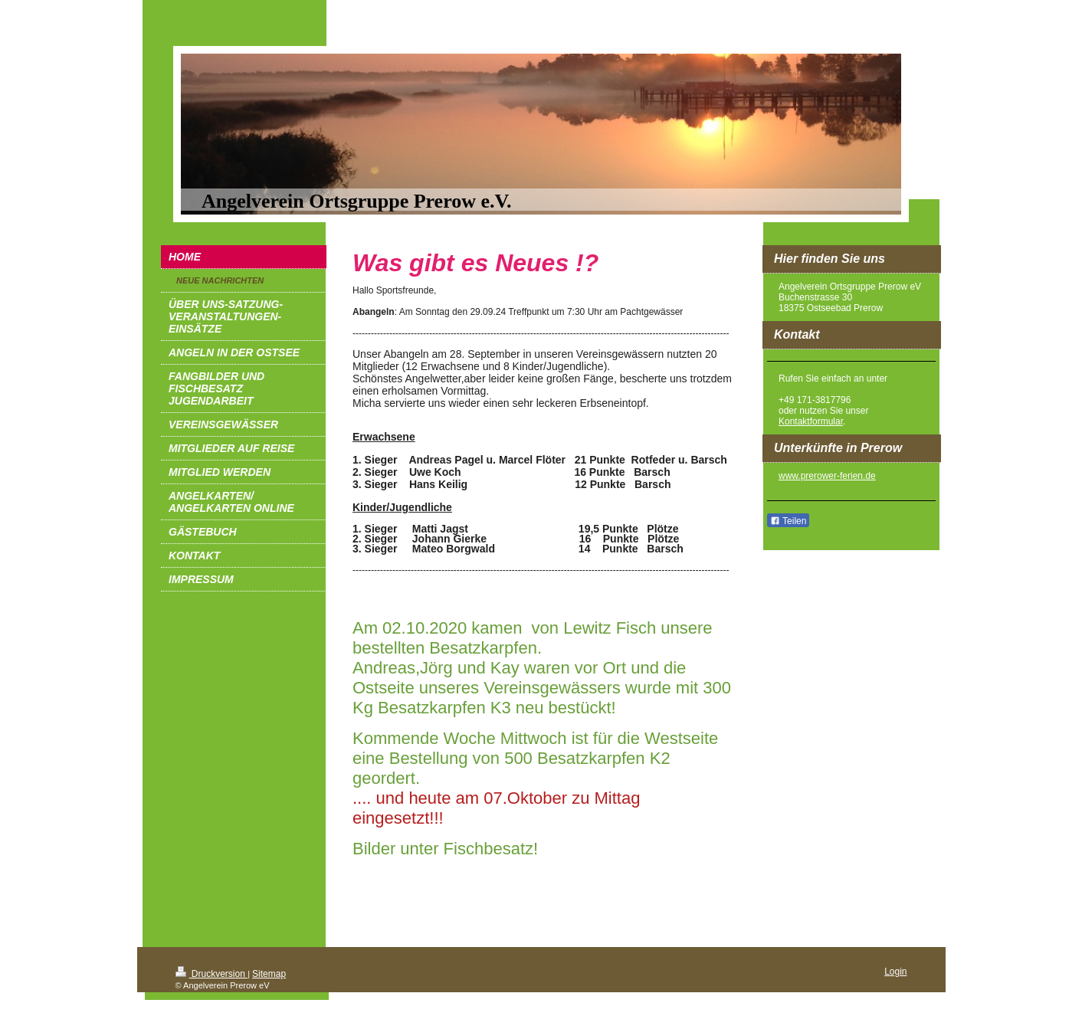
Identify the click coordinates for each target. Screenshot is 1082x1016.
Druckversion (211, 973)
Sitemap (269, 973)
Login (895, 971)
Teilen (788, 521)
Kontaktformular (811, 421)
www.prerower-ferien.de (827, 475)
